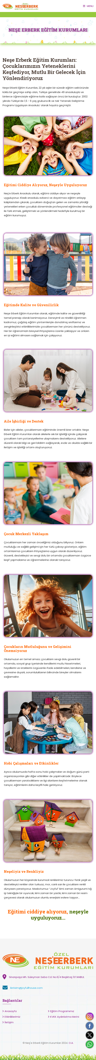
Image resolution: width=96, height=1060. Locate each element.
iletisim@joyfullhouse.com (26, 988)
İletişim (9, 1022)
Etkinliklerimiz (12, 1016)
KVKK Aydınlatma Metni (64, 1016)
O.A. (71, 1043)
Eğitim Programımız (62, 1011)
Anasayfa (11, 1011)
